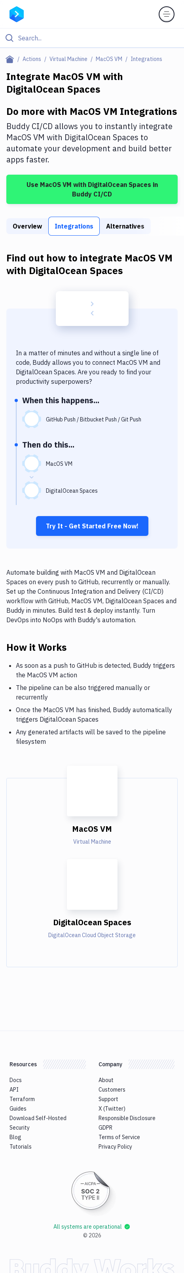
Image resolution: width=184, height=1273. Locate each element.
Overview (27, 226)
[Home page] (11, 59)
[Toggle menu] (167, 14)
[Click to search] (92, 38)
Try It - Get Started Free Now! (92, 526)
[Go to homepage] (16, 13)
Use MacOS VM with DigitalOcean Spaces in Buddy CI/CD (92, 189)
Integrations (74, 226)
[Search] (98, 38)
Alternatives (125, 226)
